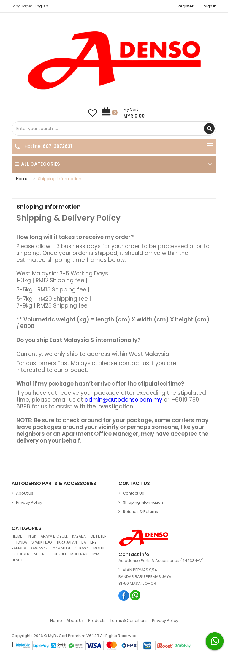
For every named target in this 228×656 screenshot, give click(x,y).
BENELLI (18, 559)
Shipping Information (59, 179)
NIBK (32, 536)
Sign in (210, 6)
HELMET (18, 536)
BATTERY (88, 542)
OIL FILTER (98, 536)
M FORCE (41, 554)
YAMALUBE (62, 548)
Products (96, 620)
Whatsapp (135, 595)
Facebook (123, 595)
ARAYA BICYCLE (54, 536)
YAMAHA (19, 548)
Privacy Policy (29, 502)
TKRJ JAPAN (66, 542)
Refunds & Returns (140, 511)
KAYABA (79, 536)
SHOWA (82, 548)
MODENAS (78, 554)
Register (186, 6)
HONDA (21, 542)
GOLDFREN (20, 554)
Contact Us (133, 493)
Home (22, 179)
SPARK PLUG (41, 542)
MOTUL (99, 548)
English (43, 6)
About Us (24, 493)
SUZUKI (60, 554)
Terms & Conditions (129, 620)
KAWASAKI (40, 548)
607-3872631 (57, 146)
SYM (95, 554)
